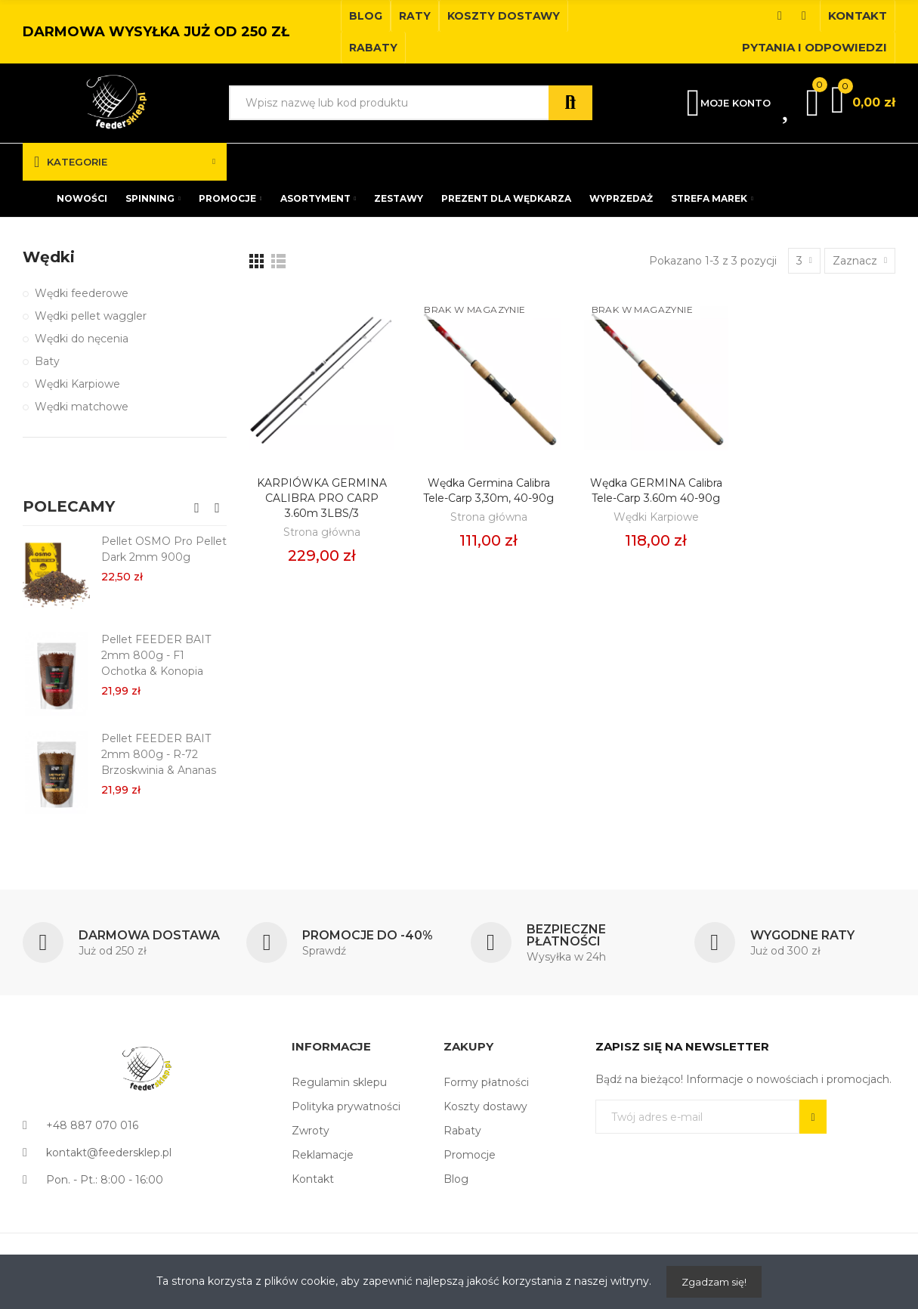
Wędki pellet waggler (91, 316)
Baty (47, 361)
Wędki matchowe (81, 406)
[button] (366, 16)
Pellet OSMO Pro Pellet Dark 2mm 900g (164, 549)
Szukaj (570, 102)
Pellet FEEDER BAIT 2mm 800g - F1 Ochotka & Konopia (156, 655)
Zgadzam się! (714, 1282)
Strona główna (321, 532)
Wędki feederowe (81, 293)
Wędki (49, 257)
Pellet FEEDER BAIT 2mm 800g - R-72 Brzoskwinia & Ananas (158, 754)
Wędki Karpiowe (656, 517)
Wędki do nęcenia (81, 338)
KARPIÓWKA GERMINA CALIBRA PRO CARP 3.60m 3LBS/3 (322, 498)
